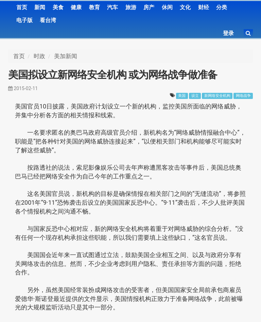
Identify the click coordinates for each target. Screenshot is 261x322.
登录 (228, 33)
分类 (221, 7)
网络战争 (243, 96)
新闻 (39, 7)
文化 (185, 7)
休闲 (167, 7)
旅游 (130, 7)
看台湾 (48, 20)
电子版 (24, 20)
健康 (76, 7)
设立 (195, 96)
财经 (203, 7)
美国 (182, 96)
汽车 (112, 7)
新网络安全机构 (217, 96)
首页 (21, 7)
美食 (58, 7)
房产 (148, 7)
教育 (94, 7)
